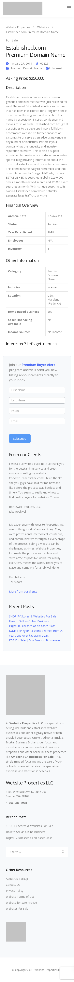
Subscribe (19, 438)
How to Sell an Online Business (29, 621)
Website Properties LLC (26, 723)
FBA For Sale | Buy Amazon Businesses (34, 640)
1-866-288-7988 (16, 803)
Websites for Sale (17, 908)
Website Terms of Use (20, 896)
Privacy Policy (14, 891)
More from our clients (23, 591)
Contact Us (13, 885)
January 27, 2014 (21, 63)
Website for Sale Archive (21, 902)
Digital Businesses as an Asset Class (32, 626)
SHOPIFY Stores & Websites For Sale (32, 616)
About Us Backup (17, 879)
